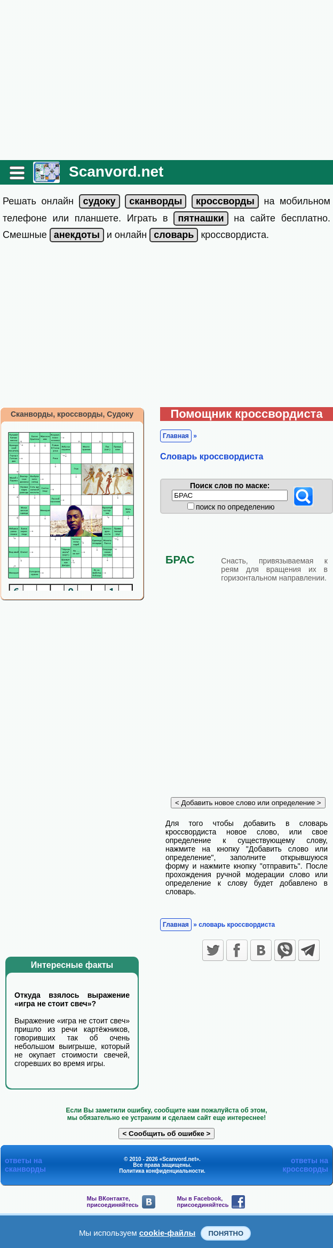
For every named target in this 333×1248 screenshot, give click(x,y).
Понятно (225, 1233)
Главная (176, 436)
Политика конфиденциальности (161, 1171)
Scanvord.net (116, 171)
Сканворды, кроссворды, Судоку (72, 414)
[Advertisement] (167, 80)
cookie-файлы (167, 1232)
